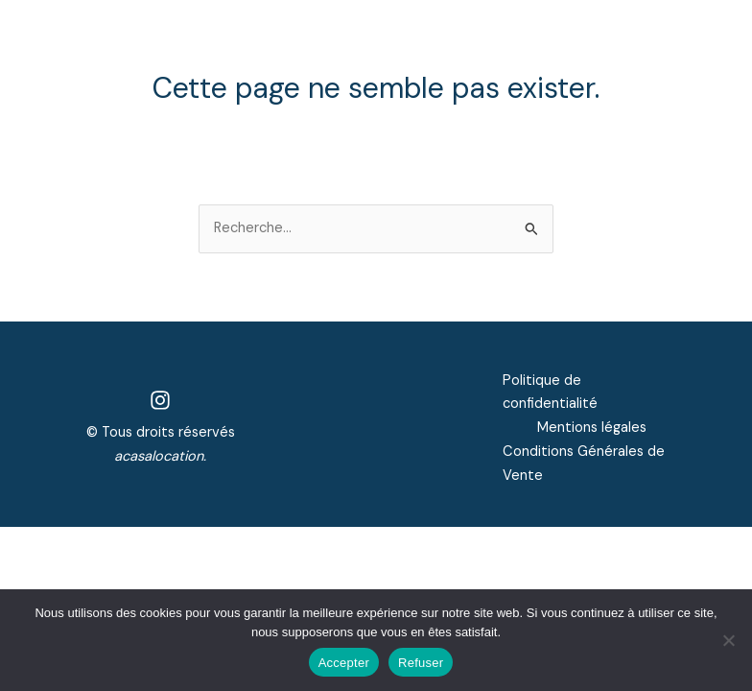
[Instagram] (160, 400)
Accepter (343, 662)
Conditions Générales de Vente (584, 463)
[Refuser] (728, 640)
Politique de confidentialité (550, 392)
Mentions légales (591, 427)
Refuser (420, 662)
